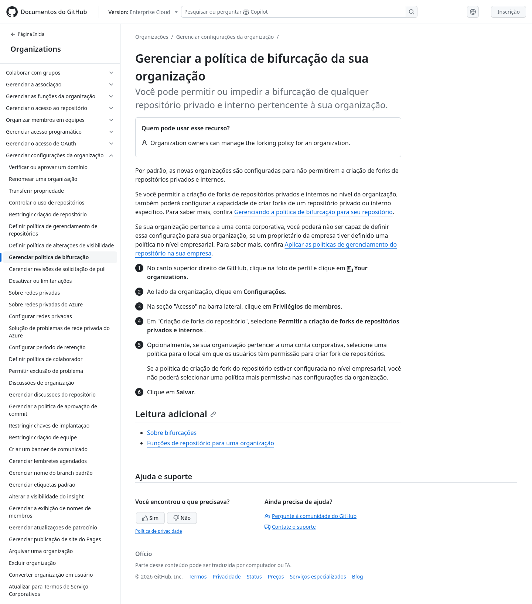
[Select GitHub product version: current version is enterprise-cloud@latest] (143, 12)
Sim (150, 517)
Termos (198, 576)
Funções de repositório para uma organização (210, 443)
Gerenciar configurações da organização (225, 36)
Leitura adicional (175, 414)
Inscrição (508, 11)
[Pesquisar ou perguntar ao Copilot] (299, 12)
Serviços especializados (318, 576)
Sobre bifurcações (172, 433)
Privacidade (227, 576)
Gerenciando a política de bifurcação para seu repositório (313, 212)
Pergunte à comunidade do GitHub (311, 515)
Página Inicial (27, 34)
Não (182, 517)
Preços (276, 576)
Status (254, 576)
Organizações (151, 36)
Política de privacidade (158, 531)
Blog (357, 576)
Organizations (35, 49)
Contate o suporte (290, 526)
